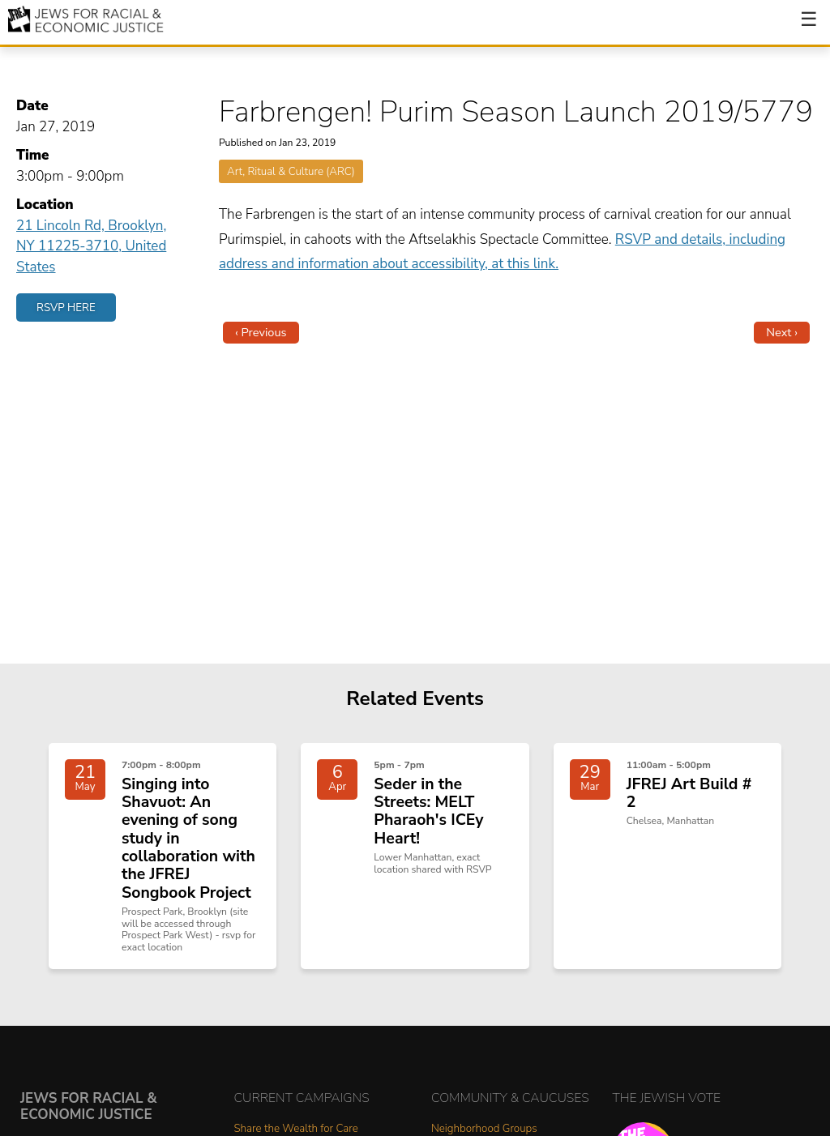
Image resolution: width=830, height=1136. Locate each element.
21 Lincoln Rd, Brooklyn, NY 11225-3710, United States (91, 246)
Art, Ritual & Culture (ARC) (291, 171)
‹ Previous (261, 332)
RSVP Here (66, 307)
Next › (782, 332)
